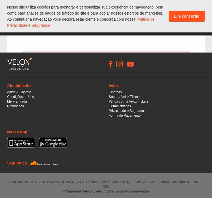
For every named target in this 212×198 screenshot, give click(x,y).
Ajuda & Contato (19, 92)
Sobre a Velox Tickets (124, 97)
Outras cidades (120, 106)
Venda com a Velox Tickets (128, 101)
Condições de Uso (20, 97)
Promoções (15, 106)
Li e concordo (186, 16)
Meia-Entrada (17, 101)
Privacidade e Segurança (127, 111)
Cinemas (115, 92)
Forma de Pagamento (125, 115)
